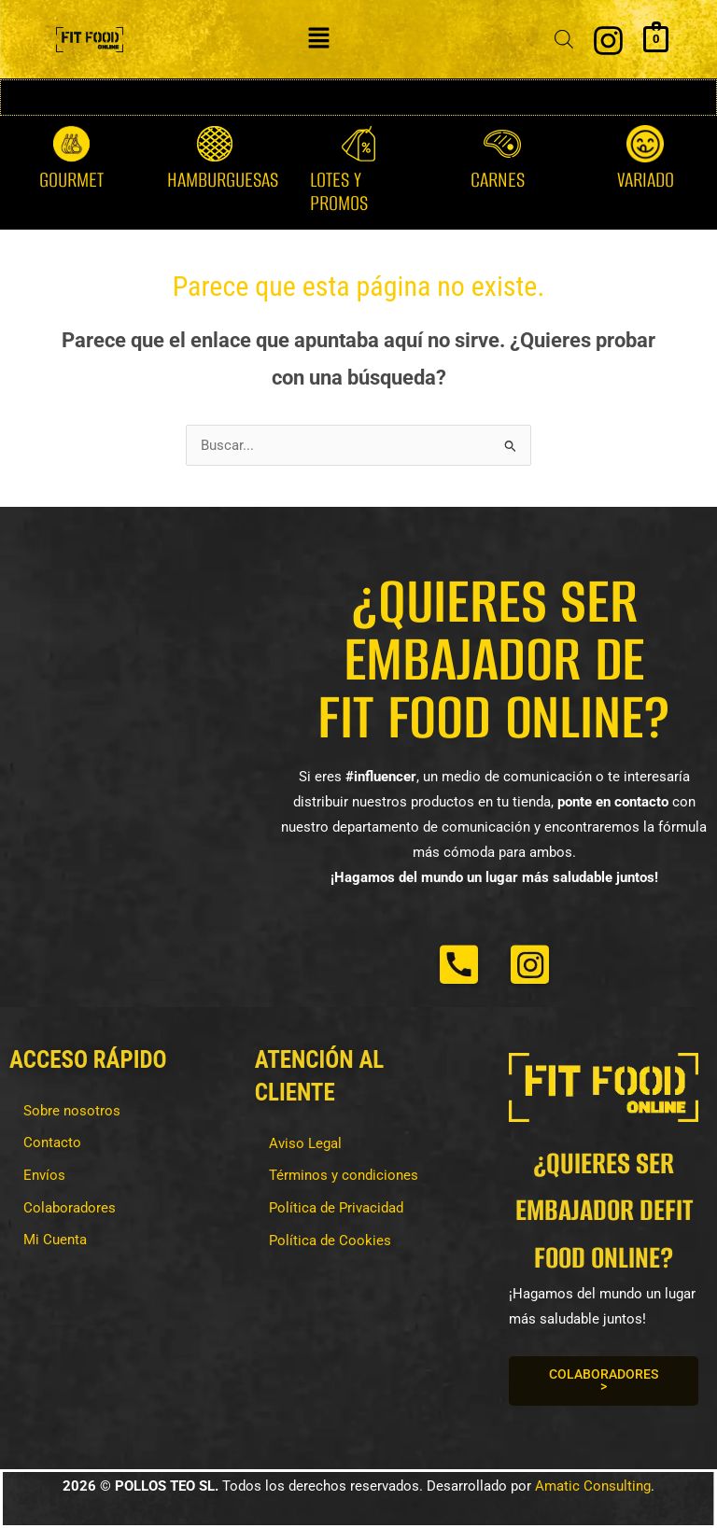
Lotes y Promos (339, 191)
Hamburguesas (222, 179)
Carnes (498, 179)
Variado (645, 179)
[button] (319, 39)
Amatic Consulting (593, 1486)
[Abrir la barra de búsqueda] (564, 39)
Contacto (52, 1142)
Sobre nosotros (71, 1110)
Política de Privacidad (336, 1207)
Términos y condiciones (343, 1175)
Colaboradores (69, 1207)
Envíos (44, 1175)
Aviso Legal (305, 1143)
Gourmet (71, 179)
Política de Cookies (330, 1240)
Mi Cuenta (55, 1239)
